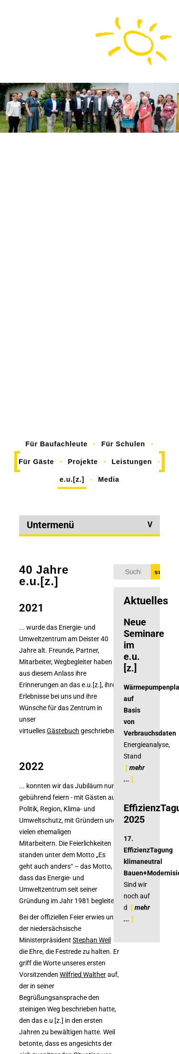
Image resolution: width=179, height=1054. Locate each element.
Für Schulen (123, 444)
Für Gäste (36, 461)
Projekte (83, 461)
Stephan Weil (92, 940)
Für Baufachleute (56, 444)
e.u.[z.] (72, 479)
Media (108, 479)
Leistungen (132, 461)
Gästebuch (63, 731)
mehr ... (134, 773)
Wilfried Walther (83, 974)
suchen (157, 572)
